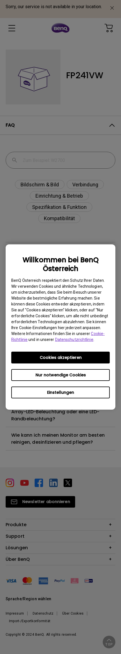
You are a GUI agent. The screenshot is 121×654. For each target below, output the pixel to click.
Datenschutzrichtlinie (74, 339)
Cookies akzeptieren (61, 357)
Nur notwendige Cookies (60, 375)
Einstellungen (60, 392)
